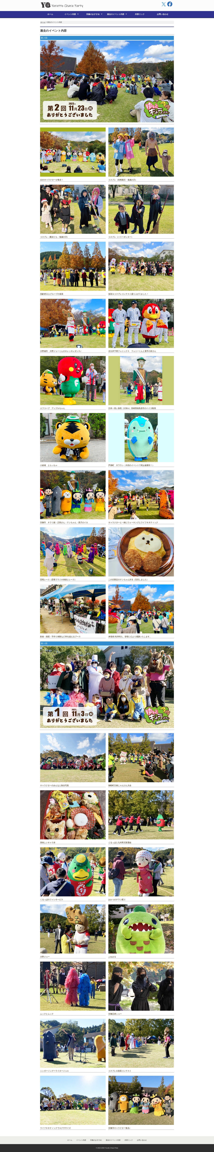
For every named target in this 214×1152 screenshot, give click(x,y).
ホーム (50, 14)
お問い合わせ (162, 14)
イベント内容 (70, 14)
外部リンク (140, 14)
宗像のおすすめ (93, 14)
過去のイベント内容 (115, 14)
